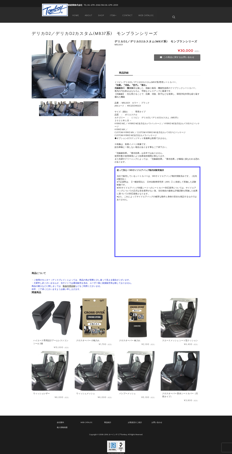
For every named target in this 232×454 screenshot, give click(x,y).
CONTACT (128, 12)
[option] (69, 65)
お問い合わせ (157, 418)
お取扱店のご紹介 (135, 418)
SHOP (100, 12)
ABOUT (87, 12)
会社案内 (60, 418)
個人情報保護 (62, 423)
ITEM (113, 12)
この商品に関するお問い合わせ (177, 53)
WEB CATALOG (146, 12)
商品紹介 (107, 418)
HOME (74, 12)
